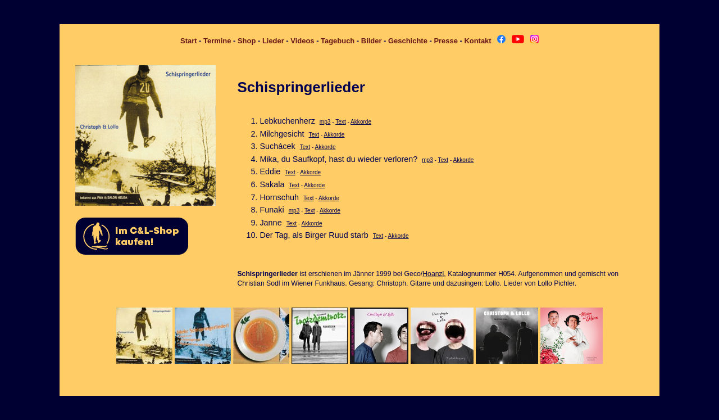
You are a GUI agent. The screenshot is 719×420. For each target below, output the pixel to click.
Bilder (371, 41)
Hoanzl (433, 274)
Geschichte (407, 41)
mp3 (325, 122)
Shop (247, 41)
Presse (446, 41)
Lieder (273, 41)
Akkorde (361, 122)
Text (340, 122)
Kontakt (477, 41)
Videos (302, 41)
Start (188, 41)
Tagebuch (337, 41)
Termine (217, 41)
